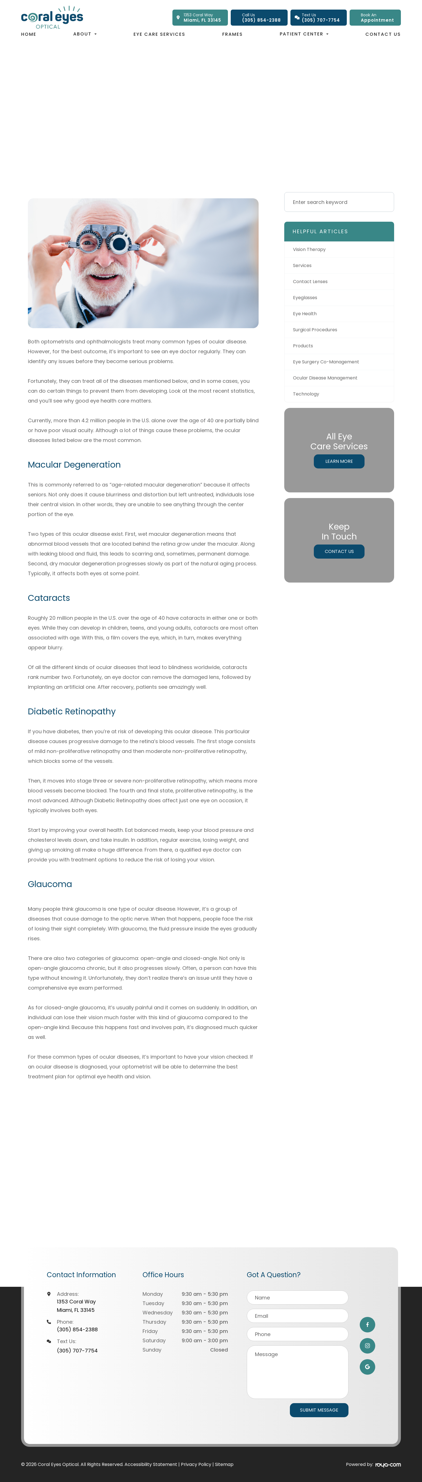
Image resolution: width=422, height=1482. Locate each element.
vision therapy (311, 249)
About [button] (85, 34)
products (304, 349)
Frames (232, 34)
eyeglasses (307, 299)
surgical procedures (318, 332)
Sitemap (224, 1464)
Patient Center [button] (304, 34)
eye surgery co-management (330, 366)
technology (308, 399)
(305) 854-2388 (77, 1329)
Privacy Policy (196, 1464)
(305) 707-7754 (77, 1350)
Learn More (339, 467)
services (303, 266)
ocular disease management (329, 382)
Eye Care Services (159, 34)
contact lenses (312, 282)
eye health (306, 316)
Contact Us (383, 34)
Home (28, 34)
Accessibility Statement (151, 1464)
